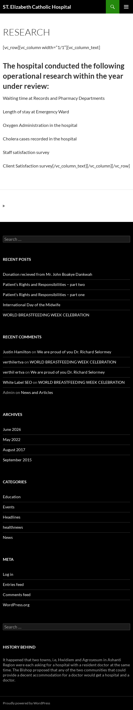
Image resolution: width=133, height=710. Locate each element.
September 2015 (17, 459)
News (8, 537)
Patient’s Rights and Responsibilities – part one (44, 294)
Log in (8, 574)
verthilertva (13, 362)
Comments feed (17, 594)
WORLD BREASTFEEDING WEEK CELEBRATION (46, 314)
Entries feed (13, 584)
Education (12, 496)
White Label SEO (17, 382)
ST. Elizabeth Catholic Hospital (37, 7)
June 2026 (12, 429)
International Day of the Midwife (31, 304)
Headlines (11, 517)
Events (8, 506)
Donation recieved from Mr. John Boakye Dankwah (47, 274)
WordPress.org (16, 604)
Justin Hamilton (17, 351)
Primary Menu (126, 7)
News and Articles (37, 392)
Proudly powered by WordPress (26, 703)
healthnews (13, 527)
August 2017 (14, 449)
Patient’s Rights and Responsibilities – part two (44, 284)
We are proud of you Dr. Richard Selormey (74, 351)
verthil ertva (13, 372)
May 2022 (11, 439)
